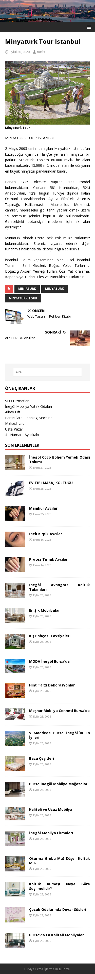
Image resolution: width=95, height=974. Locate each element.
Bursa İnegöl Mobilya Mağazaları (58, 783)
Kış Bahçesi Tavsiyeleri (49, 635)
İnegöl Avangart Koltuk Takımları (59, 587)
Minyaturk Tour (23, 298)
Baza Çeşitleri (41, 758)
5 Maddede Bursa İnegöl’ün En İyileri (59, 735)
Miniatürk (27, 289)
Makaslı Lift (14, 423)
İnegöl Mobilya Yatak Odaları (28, 406)
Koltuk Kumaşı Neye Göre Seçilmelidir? (59, 886)
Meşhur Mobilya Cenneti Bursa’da (59, 710)
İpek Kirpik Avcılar (45, 533)
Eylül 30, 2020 (20, 52)
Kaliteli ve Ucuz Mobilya (50, 809)
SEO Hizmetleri (17, 400)
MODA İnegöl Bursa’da (49, 661)
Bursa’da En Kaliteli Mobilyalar (56, 935)
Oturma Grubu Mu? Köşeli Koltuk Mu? (59, 860)
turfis (41, 52)
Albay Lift (12, 412)
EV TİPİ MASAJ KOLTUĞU (51, 482)
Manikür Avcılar (43, 508)
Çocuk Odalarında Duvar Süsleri (57, 909)
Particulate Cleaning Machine (28, 417)
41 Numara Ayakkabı (22, 434)
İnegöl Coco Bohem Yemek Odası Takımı (59, 459)
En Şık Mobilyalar (44, 610)
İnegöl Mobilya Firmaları (51, 832)
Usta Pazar (14, 429)
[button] (88, 27)
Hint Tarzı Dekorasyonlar (52, 685)
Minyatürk (54, 289)
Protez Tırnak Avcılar (48, 559)
